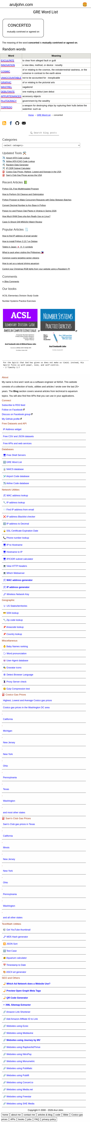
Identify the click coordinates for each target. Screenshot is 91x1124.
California (8, 720)
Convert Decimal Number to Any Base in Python (24, 206)
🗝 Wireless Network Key (16, 595)
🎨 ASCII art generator (14, 973)
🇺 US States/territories (15, 607)
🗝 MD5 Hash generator (15, 938)
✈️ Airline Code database (16, 484)
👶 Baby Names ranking (15, 647)
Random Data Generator (17, 166)
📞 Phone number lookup (16, 539)
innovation (8, 65)
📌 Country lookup (12, 635)
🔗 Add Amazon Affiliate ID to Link (20, 1020)
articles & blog (45, 1116)
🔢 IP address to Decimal (16, 524)
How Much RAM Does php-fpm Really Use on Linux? (26, 217)
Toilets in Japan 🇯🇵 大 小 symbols (17, 248)
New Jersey (9, 743)
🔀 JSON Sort (10, 945)
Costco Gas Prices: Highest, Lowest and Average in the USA (33, 173)
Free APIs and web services (17, 444)
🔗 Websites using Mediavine (18, 1034)
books (21, 1120)
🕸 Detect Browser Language (18, 675)
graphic (6, 82)
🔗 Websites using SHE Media (18, 1104)
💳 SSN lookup (11, 614)
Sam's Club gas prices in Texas (19, 825)
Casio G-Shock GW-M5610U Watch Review (22, 223)
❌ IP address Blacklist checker (19, 517)
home (5, 1116)
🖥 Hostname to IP (13, 553)
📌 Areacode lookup (13, 628)
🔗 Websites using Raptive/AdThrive (21, 1048)
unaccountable (11, 78)
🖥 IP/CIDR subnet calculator (18, 560)
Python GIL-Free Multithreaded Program (20, 190)
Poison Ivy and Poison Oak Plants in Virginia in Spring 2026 (29, 212)
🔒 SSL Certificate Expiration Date (20, 532)
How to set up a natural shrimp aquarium (20, 264)
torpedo (6, 107)
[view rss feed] (4, 123)
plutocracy (9, 101)
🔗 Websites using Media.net (18, 1090)
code (57, 1116)
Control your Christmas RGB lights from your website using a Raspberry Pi (36, 270)
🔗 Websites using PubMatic (17, 1069)
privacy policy (49, 1120)
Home (31, 115)
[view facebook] (11, 123)
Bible (65, 1116)
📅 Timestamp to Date (14, 966)
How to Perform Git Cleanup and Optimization (23, 195)
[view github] (17, 123)
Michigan (7, 732)
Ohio (5, 767)
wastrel (6, 87)
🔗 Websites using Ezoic (15, 1027)
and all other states (13, 918)
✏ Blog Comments (10, 282)
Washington (9, 802)
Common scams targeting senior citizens (20, 259)
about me (16, 1116)
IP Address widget (12, 430)
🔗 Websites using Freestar (17, 1097)
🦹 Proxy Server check (14, 682)
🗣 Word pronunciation (15, 654)
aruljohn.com (21, 4)
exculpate (7, 60)
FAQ (36, 1120)
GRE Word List (44, 115)
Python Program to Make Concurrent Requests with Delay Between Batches (36, 201)
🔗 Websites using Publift (16, 1076)
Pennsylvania (10, 778)
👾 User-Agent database (15, 661)
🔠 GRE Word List (12, 463)
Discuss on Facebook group (16, 415)
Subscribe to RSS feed (13, 406)
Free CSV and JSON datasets (18, 437)
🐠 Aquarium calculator (15, 959)
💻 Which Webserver (14, 574)
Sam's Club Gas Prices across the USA (24, 176)
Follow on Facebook (12, 410)
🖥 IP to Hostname (13, 546)
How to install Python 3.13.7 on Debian (20, 242)
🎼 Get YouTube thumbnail (16, 930)
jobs (29, 1120)
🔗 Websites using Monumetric (19, 1062)
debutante (8, 91)
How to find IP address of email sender (20, 237)
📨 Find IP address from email (18, 510)
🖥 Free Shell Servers (14, 456)
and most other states (14, 813)
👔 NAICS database (13, 470)
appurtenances (11, 96)
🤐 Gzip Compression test (16, 690)
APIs (12, 1120)
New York (8, 755)
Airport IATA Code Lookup (18, 159)
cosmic (5, 71)
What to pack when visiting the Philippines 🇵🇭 (23, 253)
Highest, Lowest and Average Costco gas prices (27, 701)
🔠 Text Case (10, 952)
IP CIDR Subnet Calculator (18, 169)
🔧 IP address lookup (14, 503)
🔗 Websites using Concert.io (18, 1083)
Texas (6, 790)
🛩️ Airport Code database (16, 477)
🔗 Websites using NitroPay (17, 1055)
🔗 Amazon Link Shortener (16, 1013)
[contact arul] (24, 123)
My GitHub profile (11, 420)
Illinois (6, 848)
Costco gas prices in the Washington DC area (26, 708)
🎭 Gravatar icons (12, 668)
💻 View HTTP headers (15, 567)
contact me (29, 1116)
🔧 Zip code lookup (13, 621)
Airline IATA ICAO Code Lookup (20, 162)
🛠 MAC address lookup (15, 496)
